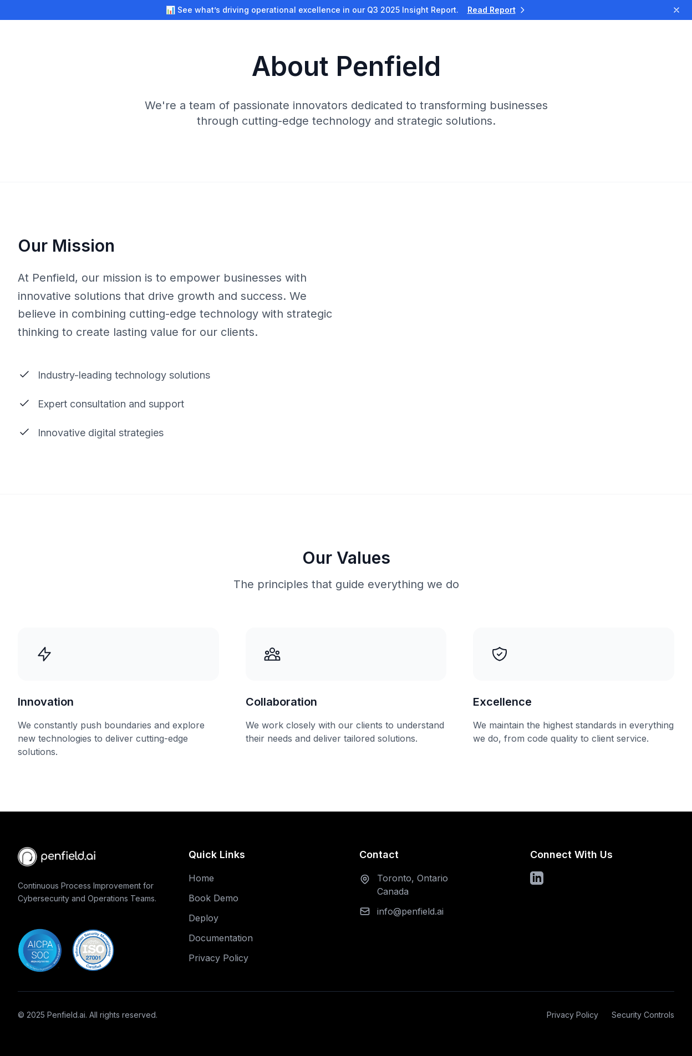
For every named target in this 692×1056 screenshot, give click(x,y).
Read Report (497, 9)
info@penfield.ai (410, 911)
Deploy (203, 918)
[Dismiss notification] (676, 10)
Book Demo (213, 898)
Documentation (221, 937)
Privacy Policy (218, 957)
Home (201, 878)
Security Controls (643, 1014)
